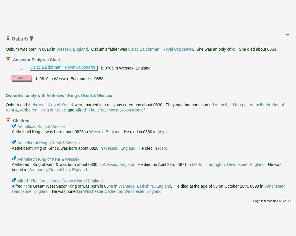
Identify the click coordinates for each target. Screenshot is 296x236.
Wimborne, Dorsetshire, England (58, 169)
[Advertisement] (148, 15)
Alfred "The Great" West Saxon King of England (60, 181)
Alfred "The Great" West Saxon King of (110, 110)
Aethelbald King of (231, 105)
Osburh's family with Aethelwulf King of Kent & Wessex (59, 95)
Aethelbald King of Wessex (41, 126)
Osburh (19, 78)
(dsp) (162, 131)
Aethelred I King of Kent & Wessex (48, 159)
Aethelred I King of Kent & (43, 110)
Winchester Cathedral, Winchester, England (122, 191)
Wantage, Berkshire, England (145, 186)
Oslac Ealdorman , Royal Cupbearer (160, 49)
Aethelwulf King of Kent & (50, 105)
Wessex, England (72, 49)
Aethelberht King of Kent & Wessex (48, 142)
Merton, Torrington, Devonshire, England (228, 164)
